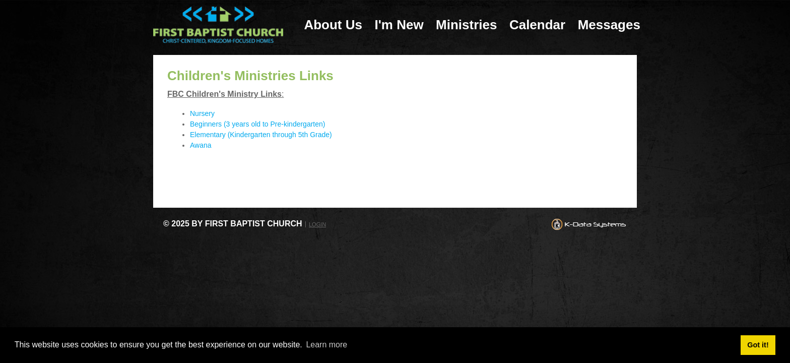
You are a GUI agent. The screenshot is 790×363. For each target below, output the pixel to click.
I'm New (398, 24)
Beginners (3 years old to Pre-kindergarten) (257, 124)
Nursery (202, 113)
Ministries (466, 24)
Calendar (537, 24)
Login (317, 224)
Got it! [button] (757, 345)
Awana (201, 145)
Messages (609, 24)
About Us (333, 24)
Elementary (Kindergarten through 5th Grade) (261, 135)
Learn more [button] (326, 344)
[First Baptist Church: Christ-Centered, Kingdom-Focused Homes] (218, 24)
